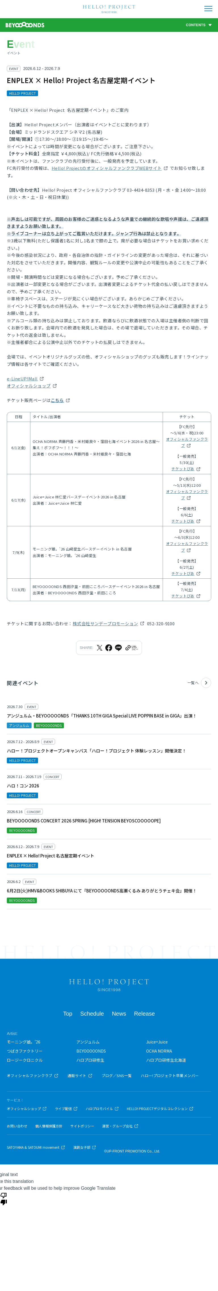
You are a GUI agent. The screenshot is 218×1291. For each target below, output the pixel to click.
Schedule (92, 1013)
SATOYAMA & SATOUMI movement (36, 1147)
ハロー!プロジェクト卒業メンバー (170, 1075)
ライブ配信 (66, 1108)
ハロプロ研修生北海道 (166, 1060)
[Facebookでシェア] (108, 647)
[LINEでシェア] (118, 647)
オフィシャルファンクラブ (187, 442)
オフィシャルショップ (29, 386)
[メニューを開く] (208, 8)
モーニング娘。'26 (23, 1042)
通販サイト (80, 1075)
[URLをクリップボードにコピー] (131, 647)
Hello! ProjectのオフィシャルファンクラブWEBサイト (107, 168)
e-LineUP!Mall (22, 378)
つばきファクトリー (25, 1051)
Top (67, 1013)
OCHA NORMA (159, 1051)
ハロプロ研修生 (90, 1060)
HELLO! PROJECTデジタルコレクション (160, 1108)
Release (144, 1013)
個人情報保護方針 (48, 1126)
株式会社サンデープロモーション (105, 623)
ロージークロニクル (25, 1060)
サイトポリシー (82, 1126)
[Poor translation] (3, 1198)
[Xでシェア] (99, 648)
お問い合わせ (17, 1126)
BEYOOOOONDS (91, 1051)
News (119, 1013)
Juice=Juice (157, 1042)
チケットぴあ (182, 468)
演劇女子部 (84, 1147)
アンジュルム (88, 1042)
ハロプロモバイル (102, 1108)
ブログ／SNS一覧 (117, 1075)
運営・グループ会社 (120, 1126)
